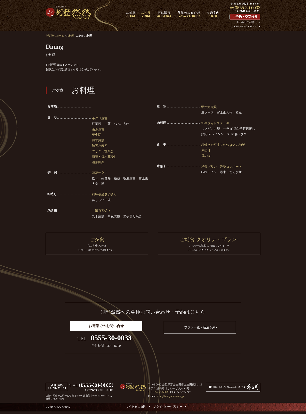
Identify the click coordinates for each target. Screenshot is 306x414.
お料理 (70, 35)
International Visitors (245, 26)
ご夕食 (97, 245)
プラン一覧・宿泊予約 (199, 330)
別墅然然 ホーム (55, 35)
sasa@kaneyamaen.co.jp (170, 398)
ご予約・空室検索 (244, 17)
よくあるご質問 (245, 22)
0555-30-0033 (111, 340)
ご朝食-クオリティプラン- (209, 245)
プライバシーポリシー (167, 408)
